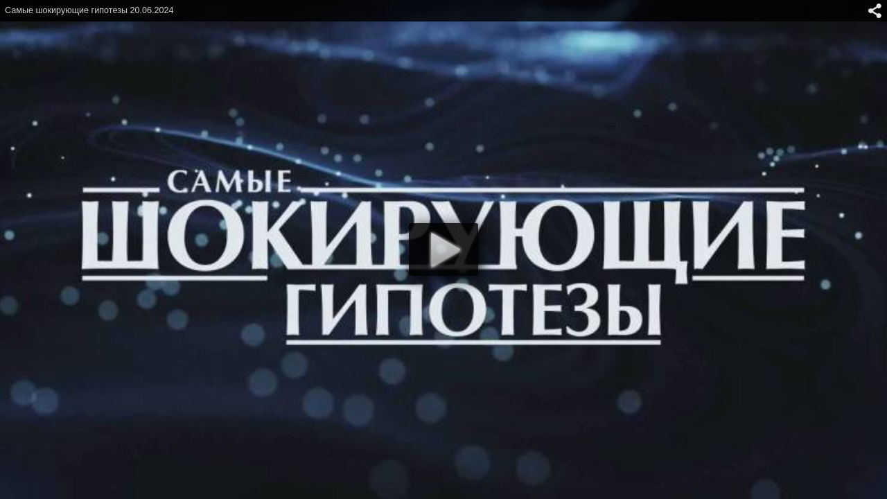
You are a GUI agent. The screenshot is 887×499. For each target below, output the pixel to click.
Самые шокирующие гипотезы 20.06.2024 (89, 10)
